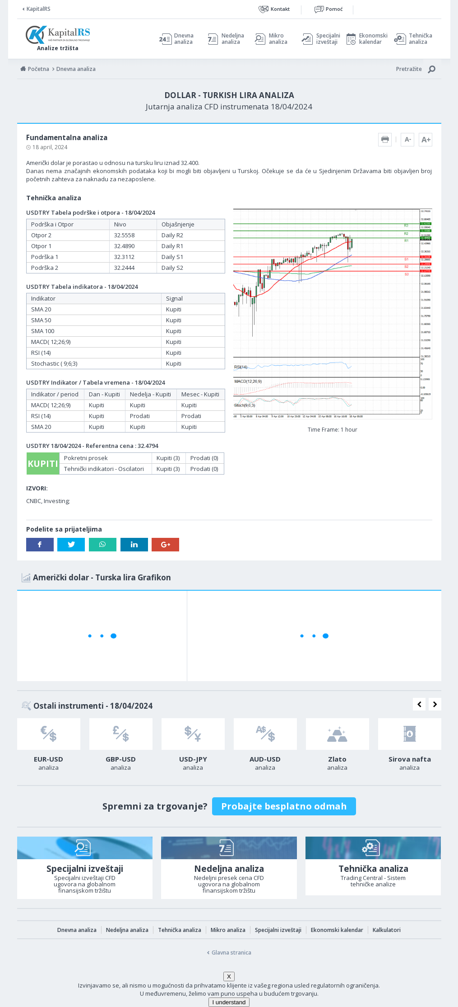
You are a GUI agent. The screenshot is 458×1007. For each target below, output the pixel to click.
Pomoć (334, 8)
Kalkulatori (387, 930)
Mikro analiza (278, 39)
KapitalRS (39, 9)
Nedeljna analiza (233, 39)
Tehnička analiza (420, 39)
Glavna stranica (231, 952)
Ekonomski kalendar (372, 39)
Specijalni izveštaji (325, 39)
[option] (49, 747)
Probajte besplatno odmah (284, 806)
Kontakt (280, 8)
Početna (38, 69)
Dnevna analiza (184, 39)
